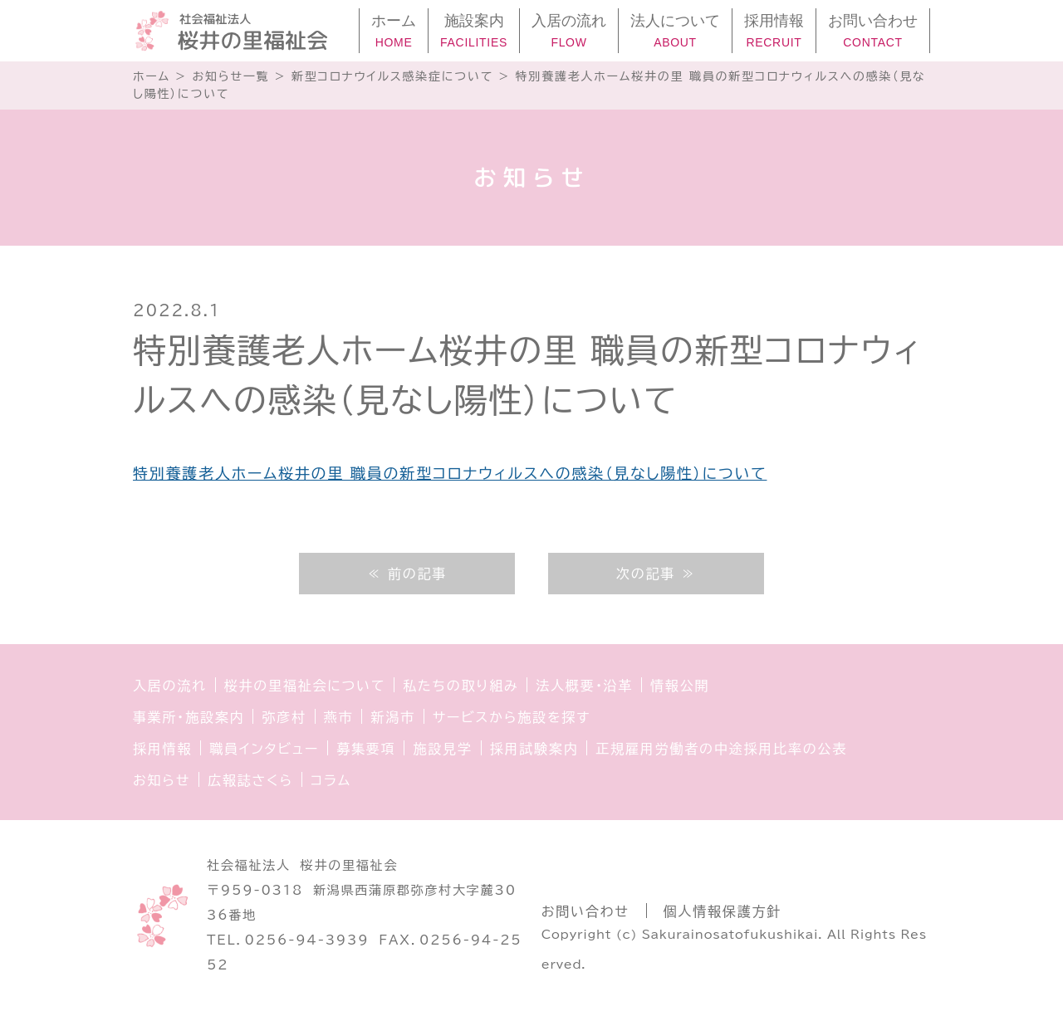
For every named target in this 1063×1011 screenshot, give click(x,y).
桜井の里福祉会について (305, 685)
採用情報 (162, 748)
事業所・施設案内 (188, 717)
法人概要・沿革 (584, 685)
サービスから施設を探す (511, 717)
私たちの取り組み (460, 685)
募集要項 (365, 748)
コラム (331, 780)
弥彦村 (284, 717)
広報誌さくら (250, 780)
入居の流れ (170, 685)
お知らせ (161, 780)
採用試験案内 (534, 748)
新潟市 (392, 717)
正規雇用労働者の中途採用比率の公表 (721, 748)
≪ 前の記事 (407, 573)
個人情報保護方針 (722, 911)
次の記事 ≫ (656, 573)
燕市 (339, 717)
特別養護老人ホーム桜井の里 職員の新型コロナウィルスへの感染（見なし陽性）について (450, 473)
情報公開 (679, 685)
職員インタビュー (264, 748)
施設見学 (442, 748)
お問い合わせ (585, 911)
